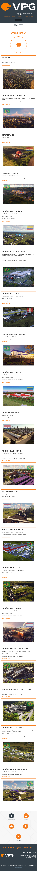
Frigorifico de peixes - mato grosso (13, 96)
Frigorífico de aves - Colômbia (12, 211)
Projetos (20, 16)
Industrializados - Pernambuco (12, 530)
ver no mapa (33, 859)
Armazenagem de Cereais (10, 491)
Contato (31, 16)
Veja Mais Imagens (6, 65)
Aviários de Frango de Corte (11, 413)
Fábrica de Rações (8, 135)
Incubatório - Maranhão (10, 173)
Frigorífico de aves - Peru (10, 294)
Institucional (7, 16)
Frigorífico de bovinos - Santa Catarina (15, 649)
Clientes (26, 16)
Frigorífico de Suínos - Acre (11, 568)
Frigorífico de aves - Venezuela (12, 372)
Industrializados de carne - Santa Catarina (16, 689)
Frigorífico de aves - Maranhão (12, 451)
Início (4, 847)
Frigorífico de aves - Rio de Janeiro (13, 252)
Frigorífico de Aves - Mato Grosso (13, 727)
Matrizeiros (6, 57)
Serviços (14, 16)
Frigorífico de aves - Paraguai (12, 608)
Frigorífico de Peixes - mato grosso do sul (16, 769)
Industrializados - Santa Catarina (13, 334)
